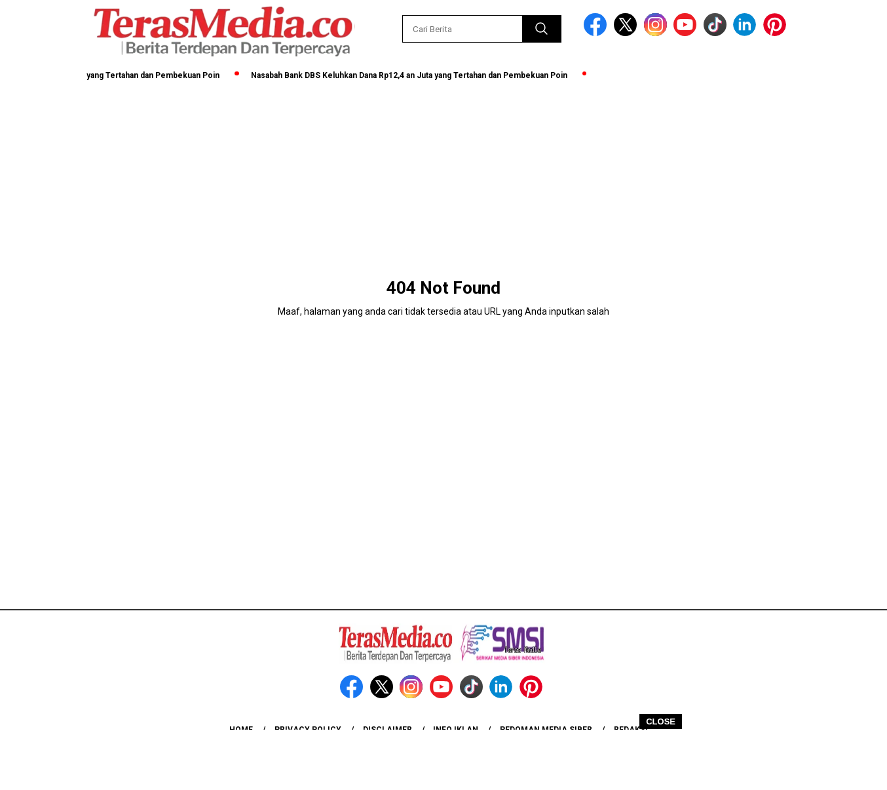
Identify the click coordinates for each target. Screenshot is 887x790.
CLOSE (660, 721)
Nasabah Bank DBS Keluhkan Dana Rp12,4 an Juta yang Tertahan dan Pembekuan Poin (413, 75)
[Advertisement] (443, 759)
